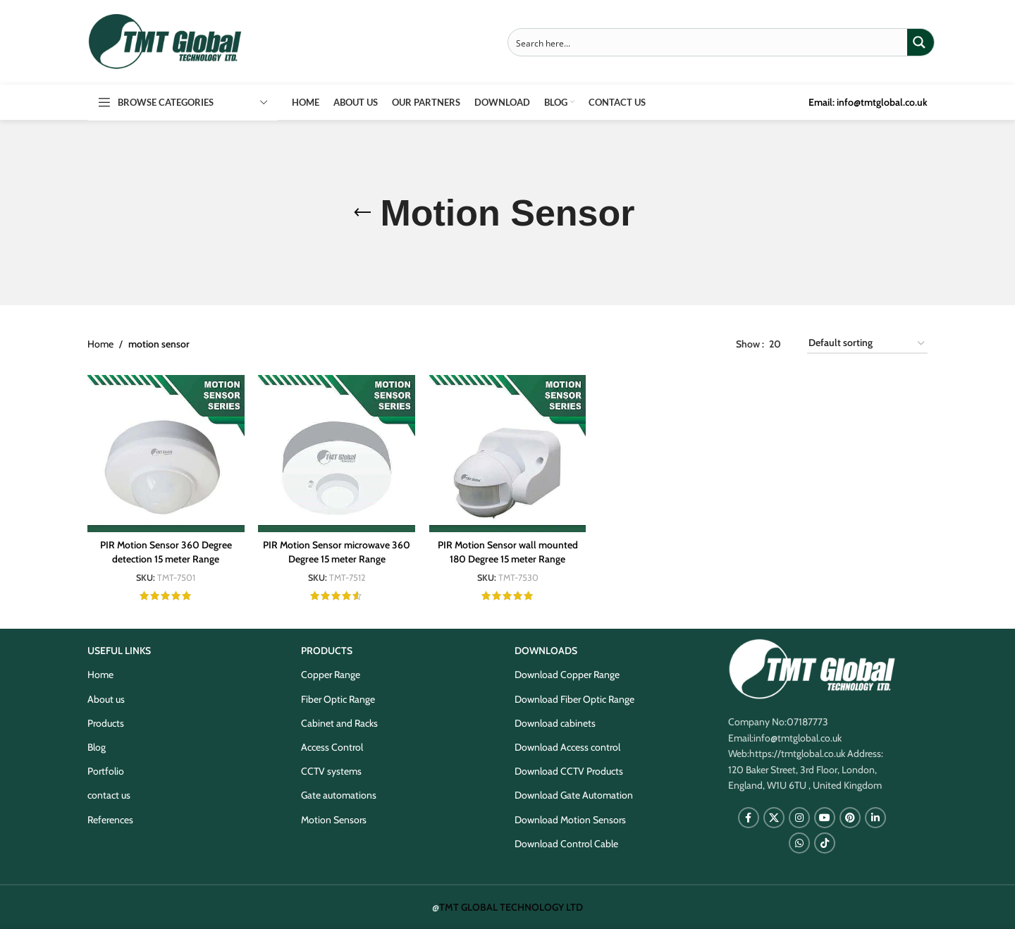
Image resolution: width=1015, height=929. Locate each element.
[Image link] (812, 668)
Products (105, 722)
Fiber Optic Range (338, 698)
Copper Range (330, 674)
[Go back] (362, 213)
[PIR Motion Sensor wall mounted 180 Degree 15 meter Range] (507, 453)
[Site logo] (164, 41)
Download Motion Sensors (570, 819)
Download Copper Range (567, 674)
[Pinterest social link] (850, 817)
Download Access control (567, 747)
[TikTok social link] (824, 843)
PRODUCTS (326, 650)
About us (106, 698)
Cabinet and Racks (339, 722)
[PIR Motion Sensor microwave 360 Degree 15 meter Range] (336, 453)
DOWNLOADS (546, 650)
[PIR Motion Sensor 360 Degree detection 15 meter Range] (165, 453)
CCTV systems (331, 771)
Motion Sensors (334, 819)
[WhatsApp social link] (799, 843)
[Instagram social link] (799, 817)
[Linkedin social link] (875, 817)
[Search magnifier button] (920, 42)
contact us (108, 795)
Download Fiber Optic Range (574, 698)
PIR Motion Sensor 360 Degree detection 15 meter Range (165, 552)
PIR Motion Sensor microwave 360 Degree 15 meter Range (337, 552)
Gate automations (338, 795)
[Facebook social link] (748, 817)
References (110, 819)
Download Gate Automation (574, 795)
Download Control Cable (566, 843)
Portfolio (105, 771)
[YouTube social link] (824, 817)
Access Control (332, 747)
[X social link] (774, 817)
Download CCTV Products (569, 771)
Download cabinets (555, 722)
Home (100, 344)
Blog (96, 747)
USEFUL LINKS (119, 650)
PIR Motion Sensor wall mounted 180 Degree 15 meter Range (507, 552)
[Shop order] (867, 343)
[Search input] (708, 42)
